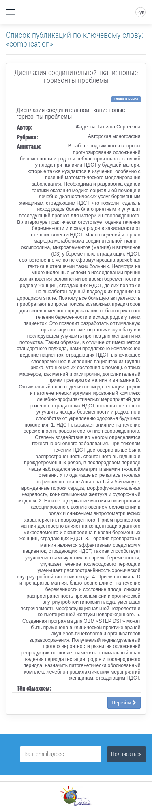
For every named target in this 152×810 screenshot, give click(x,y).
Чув (140, 12)
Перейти (124, 703)
